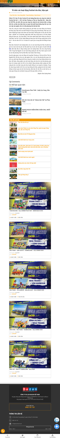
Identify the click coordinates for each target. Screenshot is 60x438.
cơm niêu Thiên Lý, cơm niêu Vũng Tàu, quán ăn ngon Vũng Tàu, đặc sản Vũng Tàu (33, 128)
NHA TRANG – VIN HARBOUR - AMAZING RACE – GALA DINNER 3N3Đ (27, 290)
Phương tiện (12, 213)
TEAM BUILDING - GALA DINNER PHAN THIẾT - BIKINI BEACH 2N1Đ (26, 211)
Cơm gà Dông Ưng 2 (23, 174)
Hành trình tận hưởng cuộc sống (6, 2)
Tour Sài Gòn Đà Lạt (23, 122)
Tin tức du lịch (13, 12)
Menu (58, 2)
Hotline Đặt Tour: (30, 405)
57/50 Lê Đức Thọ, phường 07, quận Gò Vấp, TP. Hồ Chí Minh (25, 417)
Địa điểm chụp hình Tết (24, 169)
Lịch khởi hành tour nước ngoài (26, 157)
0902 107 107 (15, 420)
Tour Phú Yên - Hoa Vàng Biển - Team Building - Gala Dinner (25, 15)
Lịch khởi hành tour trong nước (26, 140)
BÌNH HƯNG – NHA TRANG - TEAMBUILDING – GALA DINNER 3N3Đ (26, 329)
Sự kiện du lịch (19, 12)
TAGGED (12, 77)
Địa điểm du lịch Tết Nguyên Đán (26, 134)
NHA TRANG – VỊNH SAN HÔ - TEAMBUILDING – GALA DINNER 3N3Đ (27, 250)
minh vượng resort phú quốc (25, 151)
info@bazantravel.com (17, 423)
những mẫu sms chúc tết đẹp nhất (27, 163)
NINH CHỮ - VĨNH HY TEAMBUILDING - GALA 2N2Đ (22, 369)
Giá (10, 214)
